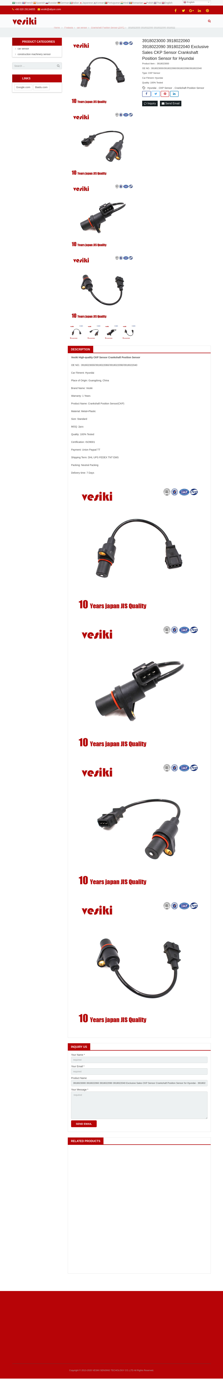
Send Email (170, 111)
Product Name (79, 1087)
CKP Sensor (165, 96)
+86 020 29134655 (25, 9)
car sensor (23, 56)
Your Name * (78, 1062)
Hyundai (151, 96)
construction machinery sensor (34, 62)
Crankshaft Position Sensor (189, 96)
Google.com (23, 95)
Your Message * (79, 1099)
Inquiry (150, 111)
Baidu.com (41, 95)
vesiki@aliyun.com (51, 9)
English (188, 2)
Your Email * (77, 1075)
